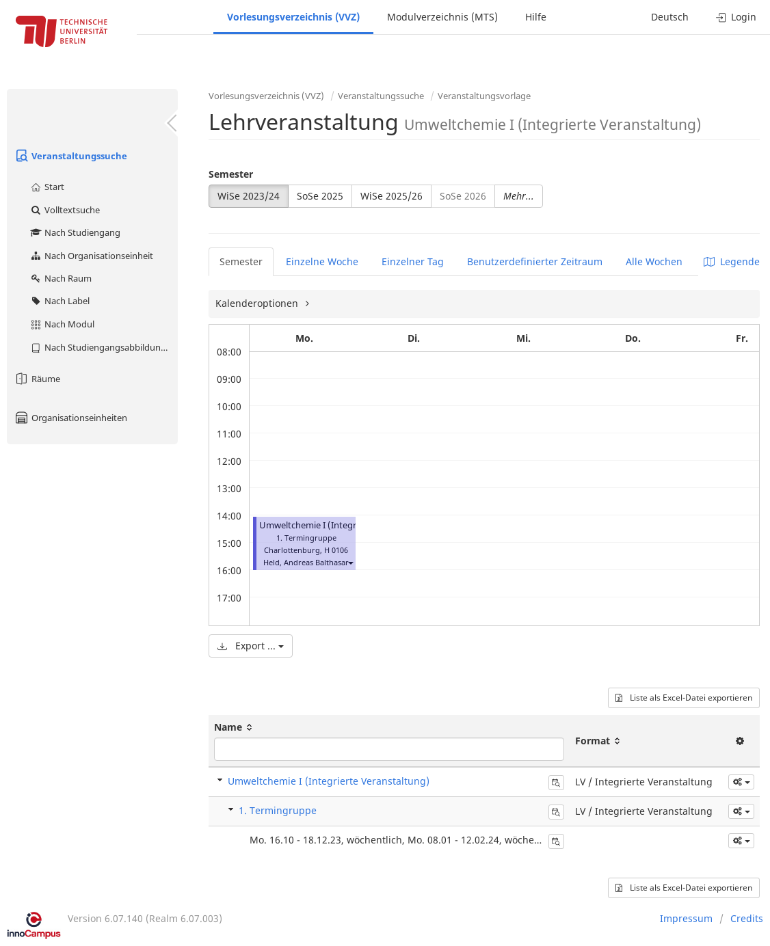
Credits (746, 918)
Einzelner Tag (413, 261)
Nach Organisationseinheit (91, 255)
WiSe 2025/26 (391, 195)
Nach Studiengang (74, 232)
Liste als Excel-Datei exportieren (683, 697)
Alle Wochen (654, 261)
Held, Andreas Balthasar (306, 562)
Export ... (250, 645)
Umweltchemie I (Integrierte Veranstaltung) (348, 525)
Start (46, 186)
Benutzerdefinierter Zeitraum (534, 261)
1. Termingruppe (278, 810)
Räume (37, 379)
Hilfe (535, 16)
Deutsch (670, 16)
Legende (732, 261)
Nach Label (59, 301)
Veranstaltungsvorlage (484, 96)
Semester (231, 173)
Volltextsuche (64, 210)
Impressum (686, 918)
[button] (350, 562)
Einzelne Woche (322, 261)
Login (736, 16)
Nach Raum (60, 278)
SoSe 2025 (320, 195)
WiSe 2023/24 (248, 195)
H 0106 (336, 550)
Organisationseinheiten (70, 417)
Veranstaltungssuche (70, 156)
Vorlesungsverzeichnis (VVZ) (293, 16)
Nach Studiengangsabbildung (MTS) (103, 347)
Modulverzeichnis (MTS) (442, 16)
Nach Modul (61, 324)
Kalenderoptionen (258, 303)
